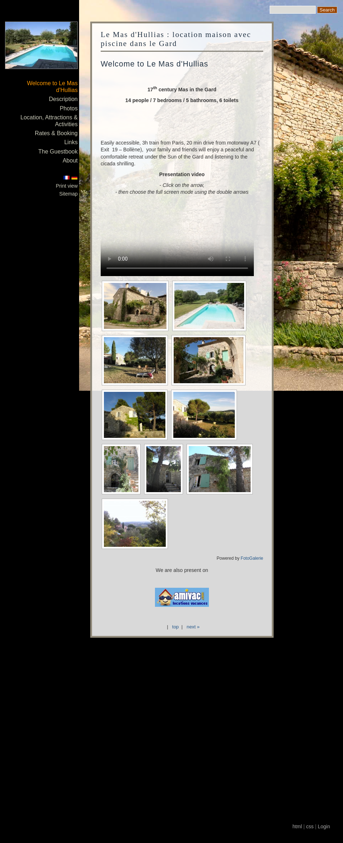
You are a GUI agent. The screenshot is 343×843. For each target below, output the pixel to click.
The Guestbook (58, 151)
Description (63, 99)
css (310, 826)
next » (193, 626)
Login (324, 826)
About (70, 160)
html (297, 826)
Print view (67, 186)
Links (71, 142)
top (175, 626)
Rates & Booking (56, 133)
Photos (69, 108)
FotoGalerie (252, 558)
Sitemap (68, 194)
